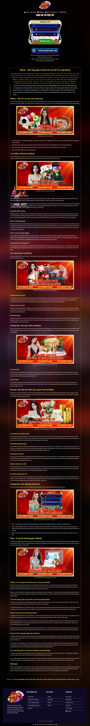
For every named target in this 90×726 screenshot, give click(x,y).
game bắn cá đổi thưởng (56, 75)
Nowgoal (37, 73)
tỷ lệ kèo (30, 81)
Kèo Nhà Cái (50, 77)
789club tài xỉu (15, 77)
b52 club (49, 79)
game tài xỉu (36, 83)
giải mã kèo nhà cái (53, 81)
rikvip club (70, 73)
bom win (42, 81)
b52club (72, 77)
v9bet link (64, 81)
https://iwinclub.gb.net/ (27, 83)
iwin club (67, 77)
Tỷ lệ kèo (34, 77)
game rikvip (64, 73)
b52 (20, 77)
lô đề (46, 81)
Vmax (60, 81)
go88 (77, 73)
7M (33, 73)
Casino (33, 12)
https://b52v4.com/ (41, 77)
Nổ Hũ (47, 12)
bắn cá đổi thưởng (26, 77)
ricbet (25, 75)
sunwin (58, 73)
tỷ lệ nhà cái (73, 83)
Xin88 (57, 79)
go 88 (12, 75)
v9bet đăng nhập (72, 81)
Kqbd (44, 83)
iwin (74, 73)
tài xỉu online (66, 75)
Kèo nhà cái (38, 75)
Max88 (76, 77)
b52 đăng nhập (45, 75)
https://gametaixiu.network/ (20, 81)
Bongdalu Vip (17, 83)
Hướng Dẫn (62, 12)
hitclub (32, 75)
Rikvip (26, 12)
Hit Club (62, 83)
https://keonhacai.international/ (48, 73)
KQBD (57, 83)
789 (77, 75)
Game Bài (40, 12)
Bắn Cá (54, 12)
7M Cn (53, 79)
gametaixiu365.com (72, 79)
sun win (21, 75)
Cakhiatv (67, 83)
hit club (16, 75)
